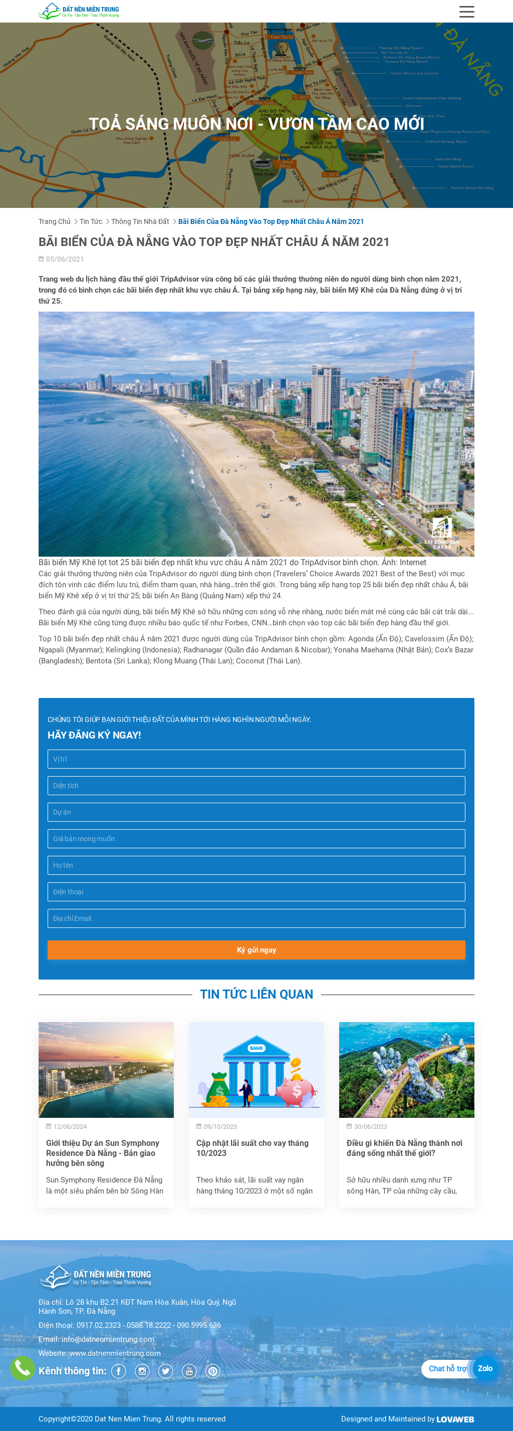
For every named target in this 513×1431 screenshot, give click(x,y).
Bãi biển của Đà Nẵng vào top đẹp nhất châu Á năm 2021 (271, 221)
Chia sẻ (52, 677)
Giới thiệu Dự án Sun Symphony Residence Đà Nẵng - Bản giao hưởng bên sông (102, 1153)
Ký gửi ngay (257, 950)
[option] (106, 1115)
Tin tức (91, 221)
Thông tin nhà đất (140, 221)
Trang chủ (55, 221)
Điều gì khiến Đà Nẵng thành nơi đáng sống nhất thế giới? (404, 1148)
